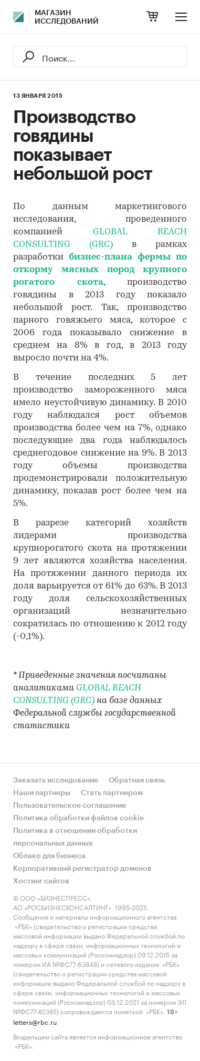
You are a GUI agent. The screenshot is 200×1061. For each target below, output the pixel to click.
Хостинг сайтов (41, 881)
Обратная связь (137, 780)
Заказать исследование (55, 780)
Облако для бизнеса (49, 856)
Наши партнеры (41, 793)
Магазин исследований (67, 17)
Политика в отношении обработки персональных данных (75, 837)
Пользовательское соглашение (69, 805)
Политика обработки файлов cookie (78, 818)
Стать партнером (112, 793)
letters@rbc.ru (35, 1021)
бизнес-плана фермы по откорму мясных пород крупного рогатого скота (100, 270)
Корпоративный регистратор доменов (82, 868)
